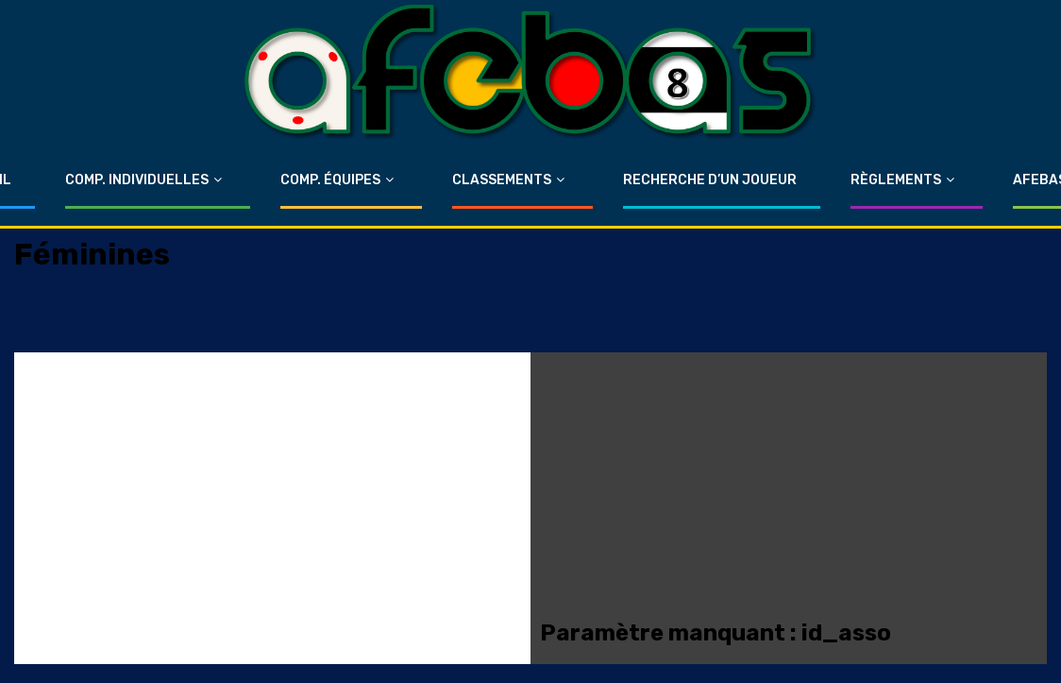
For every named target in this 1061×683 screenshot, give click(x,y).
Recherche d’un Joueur (710, 180)
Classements (501, 180)
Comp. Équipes (330, 180)
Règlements (895, 180)
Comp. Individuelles (137, 180)
